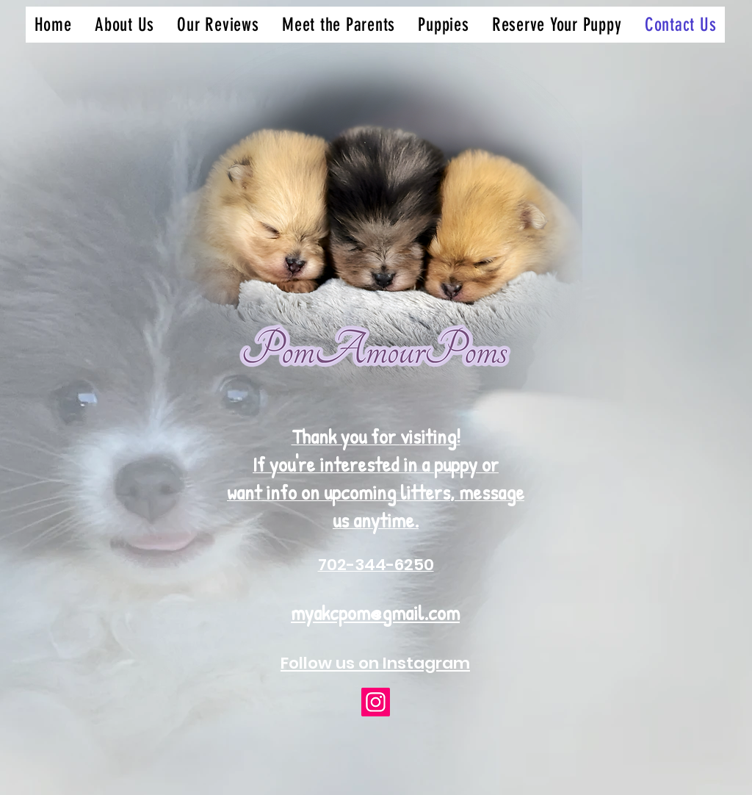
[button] (444, 25)
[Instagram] (375, 702)
